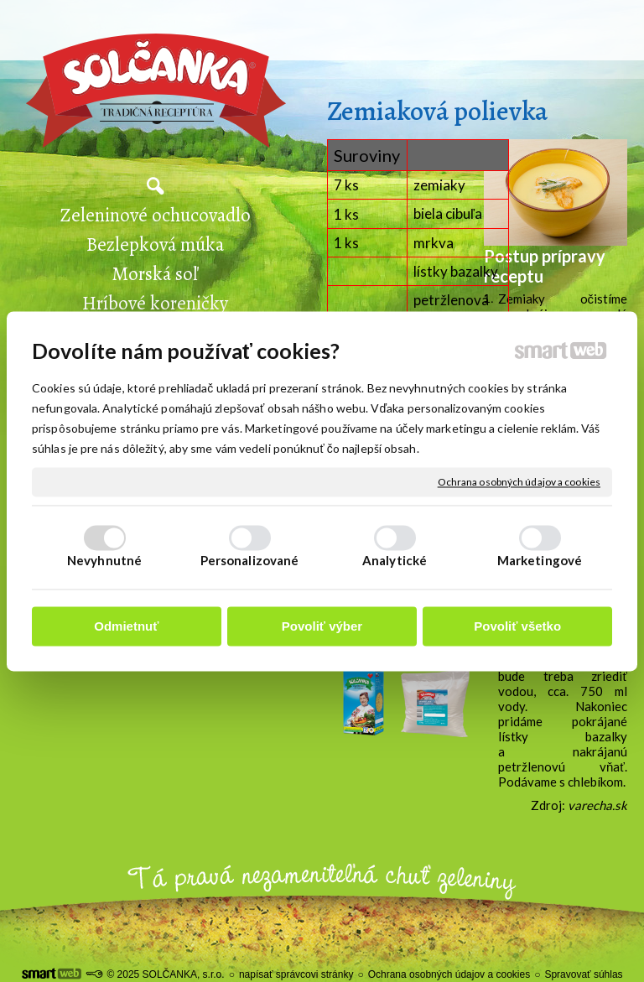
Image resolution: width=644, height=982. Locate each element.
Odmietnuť (126, 627)
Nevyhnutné (104, 560)
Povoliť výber (322, 627)
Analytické (394, 560)
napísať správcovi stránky (296, 974)
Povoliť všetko (517, 627)
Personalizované (249, 560)
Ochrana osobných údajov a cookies (519, 481)
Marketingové (539, 560)
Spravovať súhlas (583, 974)
